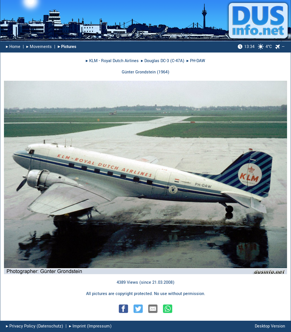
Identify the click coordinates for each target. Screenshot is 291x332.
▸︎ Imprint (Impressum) (90, 326)
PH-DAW (197, 61)
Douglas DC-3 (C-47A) (164, 61)
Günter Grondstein (139, 72)
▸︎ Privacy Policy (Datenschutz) (34, 326)
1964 (163, 72)
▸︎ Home (13, 47)
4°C (255, 47)
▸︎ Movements (39, 47)
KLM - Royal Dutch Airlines (114, 61)
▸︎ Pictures (67, 47)
